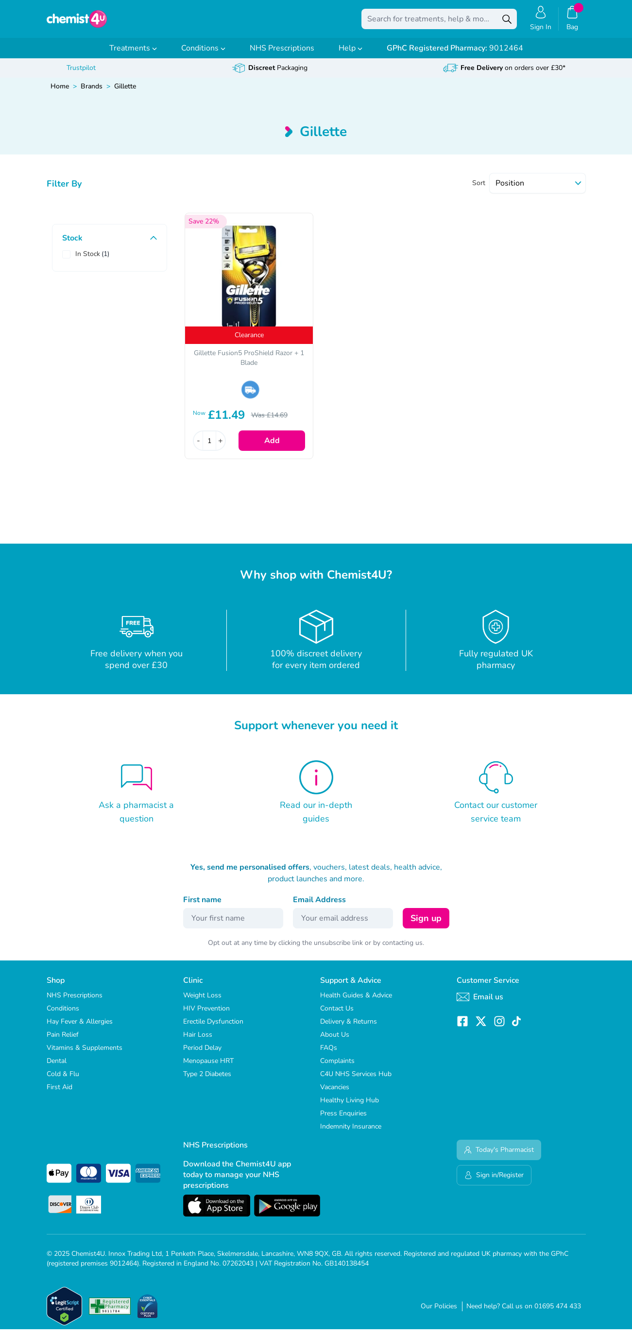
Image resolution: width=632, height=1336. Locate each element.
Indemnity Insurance (350, 1133)
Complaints (337, 1067)
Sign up (426, 925)
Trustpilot (81, 74)
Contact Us (337, 1015)
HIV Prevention (206, 1015)
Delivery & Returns (348, 1028)
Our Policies (439, 1313)
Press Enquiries (343, 1120)
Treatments (133, 55)
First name (202, 906)
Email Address (319, 906)
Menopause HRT (208, 1067)
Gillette (125, 93)
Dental (57, 1067)
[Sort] (537, 190)
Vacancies (334, 1093)
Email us (480, 1003)
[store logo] (97, 22)
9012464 (455, 55)
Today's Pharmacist (499, 1156)
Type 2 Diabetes (207, 1080)
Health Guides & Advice (356, 1002)
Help (350, 55)
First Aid (59, 1093)
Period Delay (202, 1054)
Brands (91, 93)
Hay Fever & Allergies (80, 1028)
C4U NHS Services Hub (356, 1080)
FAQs (328, 1054)
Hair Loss (197, 1041)
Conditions (203, 55)
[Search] (507, 22)
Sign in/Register (494, 1181)
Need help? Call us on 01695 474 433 (523, 1313)
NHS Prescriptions (282, 55)
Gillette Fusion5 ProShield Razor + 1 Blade (249, 364)
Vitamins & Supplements (84, 1054)
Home (60, 93)
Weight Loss (202, 1002)
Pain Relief (63, 1041)
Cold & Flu (63, 1080)
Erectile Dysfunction (213, 1028)
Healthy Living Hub (349, 1107)
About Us (334, 1041)
